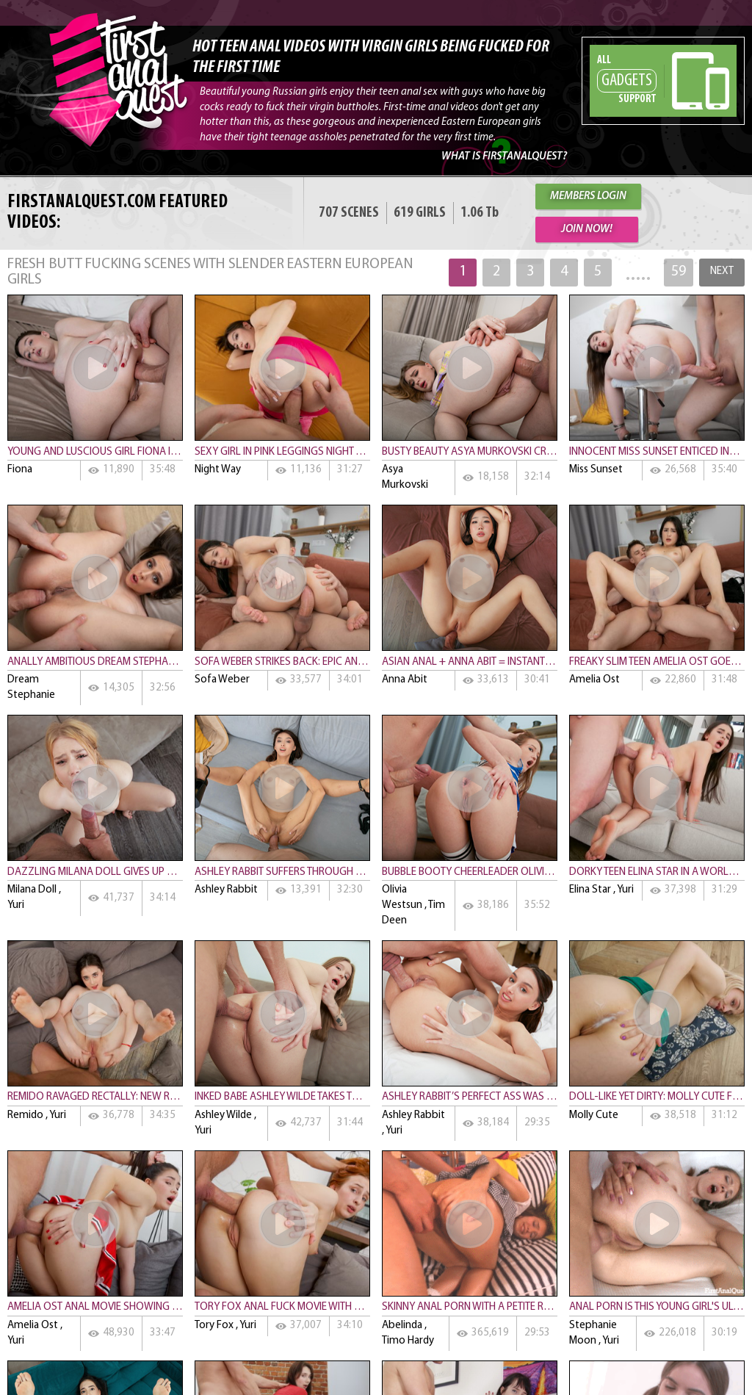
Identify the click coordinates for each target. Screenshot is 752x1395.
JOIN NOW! (586, 229)
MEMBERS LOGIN (588, 196)
